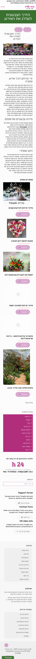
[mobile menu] (3, 6)
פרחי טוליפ (25, 550)
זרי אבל (27, 450)
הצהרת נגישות (24, 579)
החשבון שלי (25, 558)
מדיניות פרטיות (24, 568)
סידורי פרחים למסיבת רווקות (21, 305)
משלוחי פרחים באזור (22, 632)
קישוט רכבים (26, 446)
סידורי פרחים (26, 433)
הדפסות (27, 416)
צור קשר (26, 576)
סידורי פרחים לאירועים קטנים (21, 208)
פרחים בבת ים (24, 614)
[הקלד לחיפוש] (18, 484)
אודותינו (26, 554)
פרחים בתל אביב (23, 625)
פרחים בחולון (24, 618)
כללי (28, 423)
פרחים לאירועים (24, 629)
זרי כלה (27, 436)
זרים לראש (26, 443)
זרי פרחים (27, 426)
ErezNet (18, 653)
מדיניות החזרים (24, 565)
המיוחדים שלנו (25, 430)
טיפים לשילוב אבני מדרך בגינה (20, 388)
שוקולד (27, 420)
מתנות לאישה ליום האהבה (22, 241)
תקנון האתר (25, 561)
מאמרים (26, 636)
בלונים (28, 440)
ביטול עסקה (25, 572)
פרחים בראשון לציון (23, 621)
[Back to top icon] (6, 645)
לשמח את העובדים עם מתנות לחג (19, 275)
